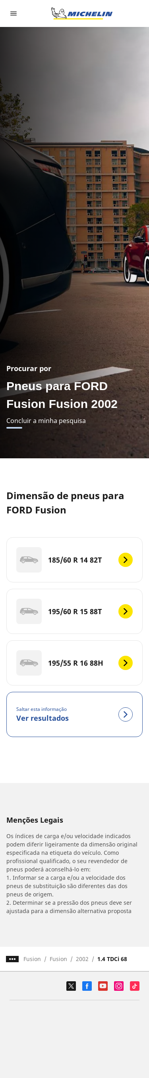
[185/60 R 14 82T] (74, 559)
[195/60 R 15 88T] (74, 611)
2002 (82, 959)
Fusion (32, 959)
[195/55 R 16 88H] (74, 662)
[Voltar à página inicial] (82, 13)
